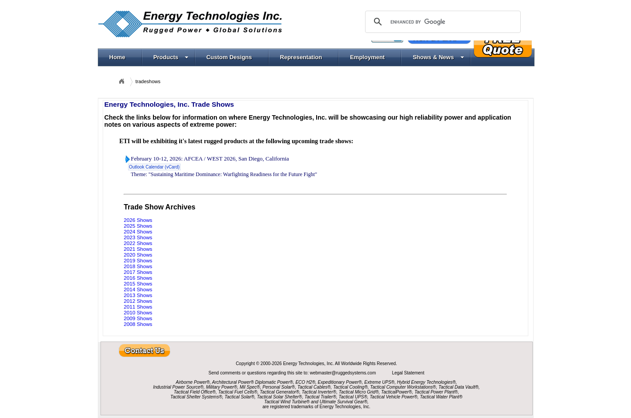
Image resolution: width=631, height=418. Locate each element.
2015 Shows (138, 283)
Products (171, 57)
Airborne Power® (192, 382)
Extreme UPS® (379, 382)
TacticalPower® (396, 392)
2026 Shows (138, 220)
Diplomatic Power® (274, 382)
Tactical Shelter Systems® (196, 396)
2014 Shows (138, 289)
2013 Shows (138, 295)
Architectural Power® (233, 382)
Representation (301, 57)
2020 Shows (138, 254)
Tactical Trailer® (320, 396)
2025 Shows (138, 226)
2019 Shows (138, 260)
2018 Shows (138, 266)
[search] (441, 21)
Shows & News (438, 57)
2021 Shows (138, 249)
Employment (367, 57)
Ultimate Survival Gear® (343, 401)
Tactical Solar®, (240, 396)
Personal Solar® (278, 387)
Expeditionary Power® (340, 382)
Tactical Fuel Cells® (237, 392)
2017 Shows (138, 272)
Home (117, 57)
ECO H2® (305, 382)
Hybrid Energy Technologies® (426, 382)
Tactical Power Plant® (436, 392)
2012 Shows (138, 301)
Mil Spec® (250, 387)
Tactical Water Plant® (441, 396)
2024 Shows (138, 231)
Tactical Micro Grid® (359, 392)
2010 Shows (138, 312)
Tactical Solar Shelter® (279, 396)
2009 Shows (138, 318)
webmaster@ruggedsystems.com (343, 372)
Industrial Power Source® (178, 387)
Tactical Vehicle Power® (393, 396)
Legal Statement (408, 372)
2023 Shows (138, 237)
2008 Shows (138, 324)
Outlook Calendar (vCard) (154, 167)
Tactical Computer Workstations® (403, 387)
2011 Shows (138, 306)
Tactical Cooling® (350, 387)
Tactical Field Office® (195, 392)
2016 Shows (138, 278)
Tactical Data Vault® (458, 387)
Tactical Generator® (279, 392)
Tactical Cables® (314, 387)
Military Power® (221, 387)
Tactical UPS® (353, 396)
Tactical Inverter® (319, 392)
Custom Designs (229, 57)
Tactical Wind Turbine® (286, 401)
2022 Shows (138, 243)
